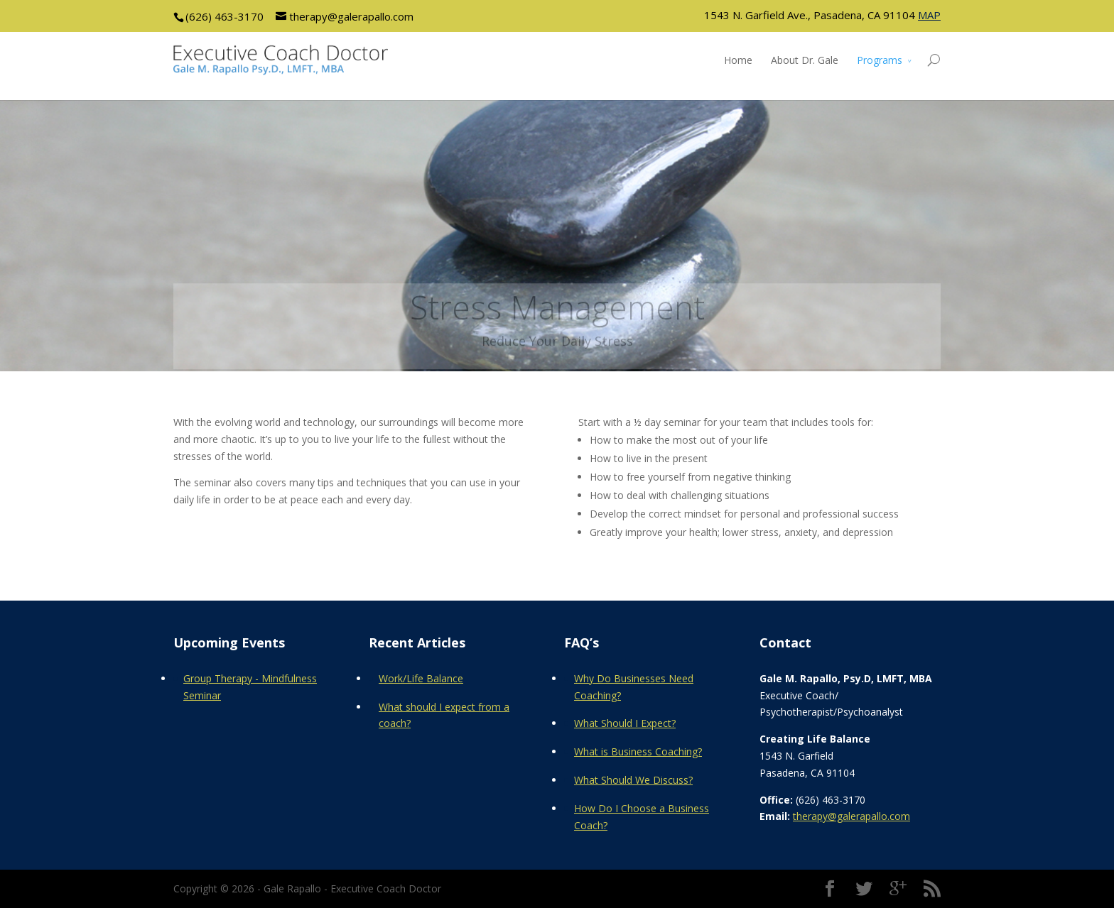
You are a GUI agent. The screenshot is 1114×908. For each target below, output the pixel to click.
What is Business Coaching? (638, 751)
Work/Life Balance (421, 678)
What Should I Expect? (625, 723)
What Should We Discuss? (633, 780)
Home (738, 60)
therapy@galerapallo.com (851, 816)
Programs (879, 60)
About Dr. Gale (804, 60)
